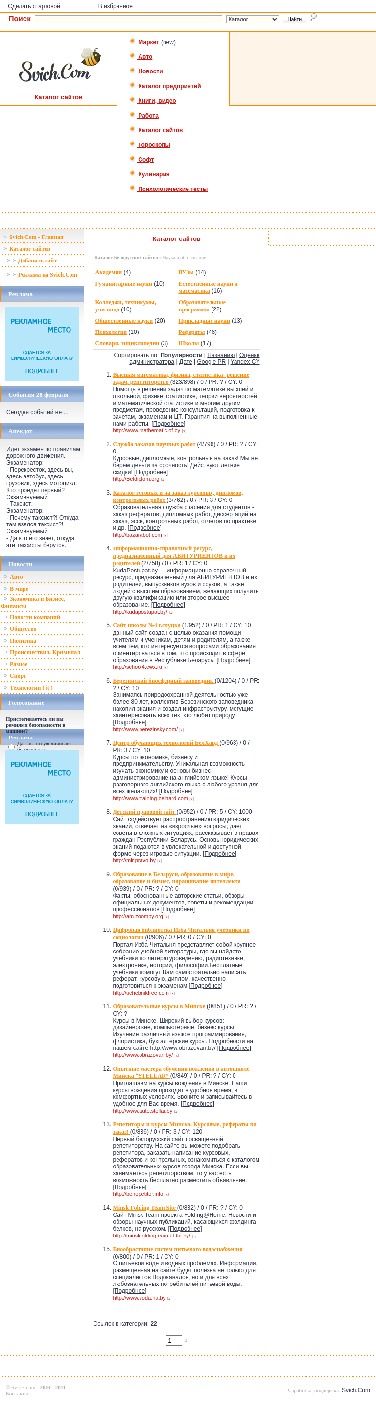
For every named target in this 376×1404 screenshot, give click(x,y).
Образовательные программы (202, 306)
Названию (221, 355)
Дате (185, 361)
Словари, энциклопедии (127, 343)
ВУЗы (185, 272)
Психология (111, 332)
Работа (144, 115)
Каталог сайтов (156, 130)
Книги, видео (152, 100)
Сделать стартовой (34, 6)
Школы (188, 343)
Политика (20, 640)
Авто (140, 56)
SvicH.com (23, 1387)
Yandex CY (245, 361)
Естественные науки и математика (207, 287)
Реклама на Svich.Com (41, 274)
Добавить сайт (31, 260)
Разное (15, 664)
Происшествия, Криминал (42, 652)
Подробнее (168, 423)
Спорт (15, 675)
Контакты (17, 1393)
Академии (108, 272)
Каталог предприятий (165, 86)
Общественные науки (124, 320)
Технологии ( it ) (28, 687)
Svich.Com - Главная (33, 237)
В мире (16, 588)
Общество (20, 628)
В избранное (115, 6)
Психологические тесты (168, 189)
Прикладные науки (204, 320)
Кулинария (149, 174)
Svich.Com (356, 1390)
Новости (146, 71)
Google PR (211, 361)
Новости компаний (32, 617)
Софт (141, 159)
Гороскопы (149, 145)
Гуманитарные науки (123, 283)
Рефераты (191, 332)
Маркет (144, 42)
